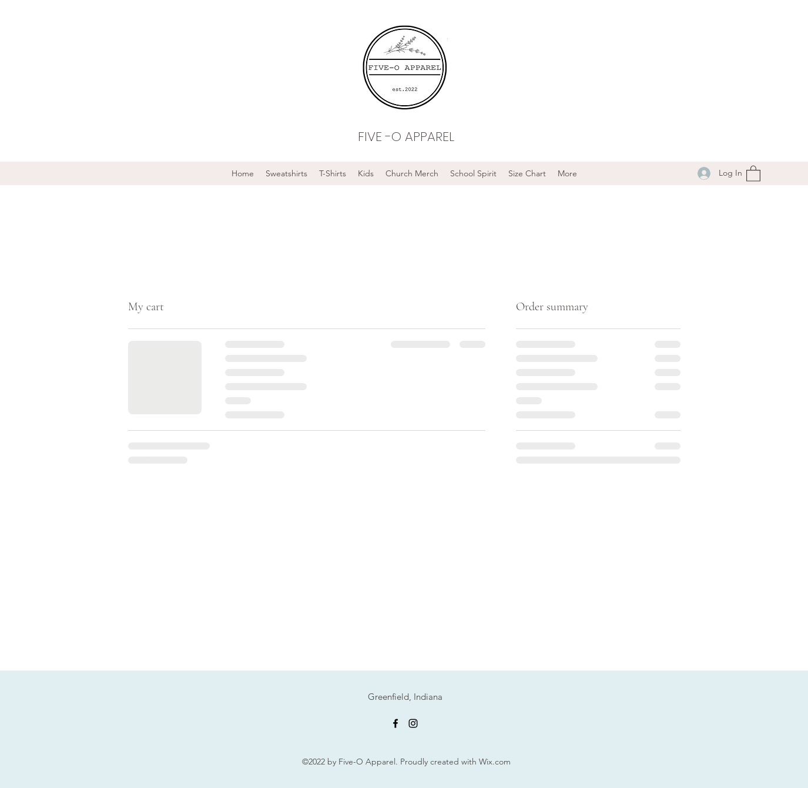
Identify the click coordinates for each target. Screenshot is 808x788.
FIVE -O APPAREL (406, 137)
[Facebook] (395, 723)
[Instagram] (413, 723)
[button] (753, 173)
